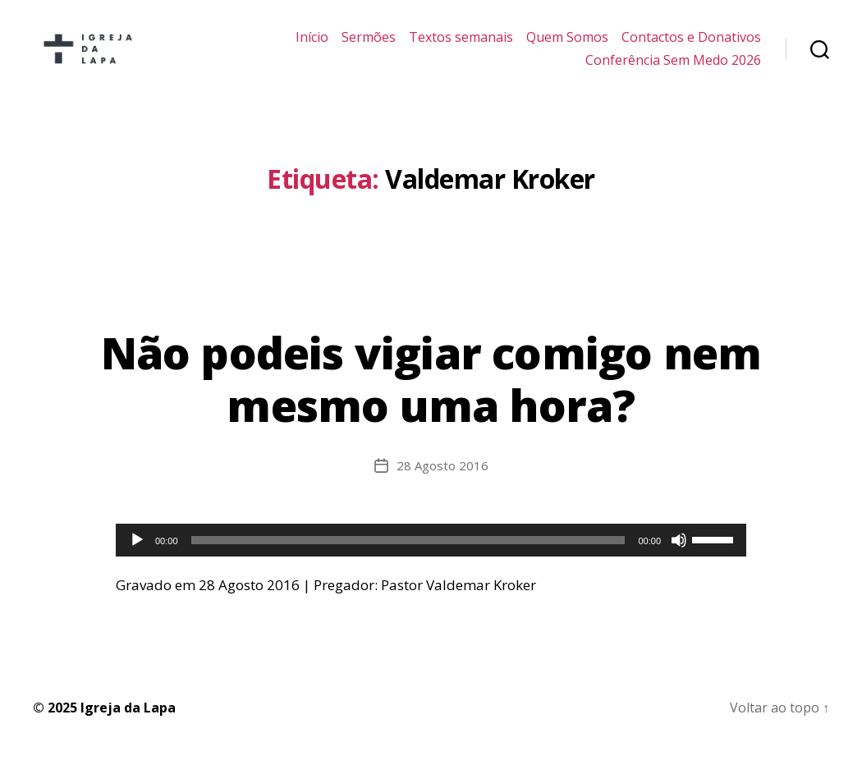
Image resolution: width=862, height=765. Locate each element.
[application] (431, 552)
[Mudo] (679, 552)
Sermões (369, 44)
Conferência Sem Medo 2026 (673, 66)
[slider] (408, 552)
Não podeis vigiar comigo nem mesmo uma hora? (431, 391)
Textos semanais (461, 44)
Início (312, 44)
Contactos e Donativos (691, 44)
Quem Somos (567, 44)
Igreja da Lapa (128, 720)
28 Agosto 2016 (442, 478)
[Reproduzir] (137, 552)
